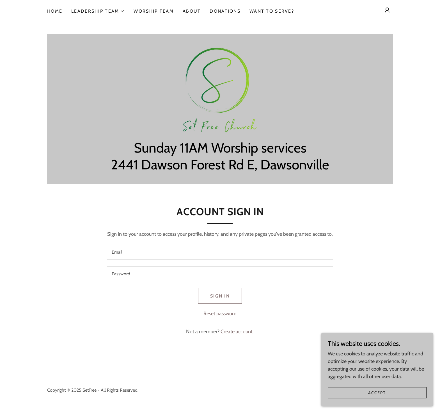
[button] (98, 11)
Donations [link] (225, 11)
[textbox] (220, 252)
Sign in (220, 296)
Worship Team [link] (153, 11)
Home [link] (54, 11)
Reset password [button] (220, 313)
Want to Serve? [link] (271, 11)
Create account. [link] (237, 331)
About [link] (192, 11)
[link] (220, 89)
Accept (377, 404)
